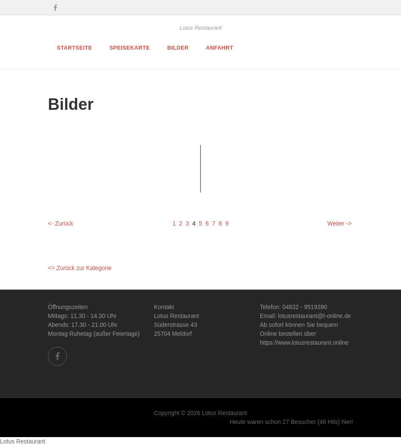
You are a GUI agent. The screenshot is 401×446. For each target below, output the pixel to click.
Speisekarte (129, 48)
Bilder (178, 48)
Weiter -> (339, 223)
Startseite (74, 48)
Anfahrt (219, 48)
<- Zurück (60, 223)
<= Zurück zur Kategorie (79, 268)
